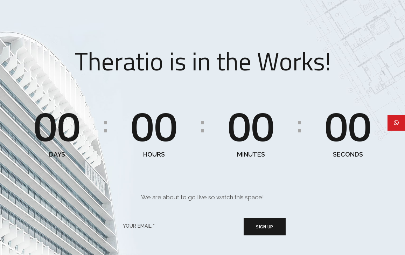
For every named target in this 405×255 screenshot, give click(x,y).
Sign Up (264, 226)
